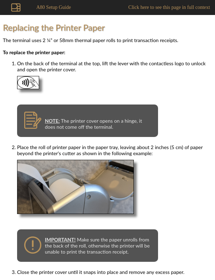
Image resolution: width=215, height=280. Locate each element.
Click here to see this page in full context (169, 7)
